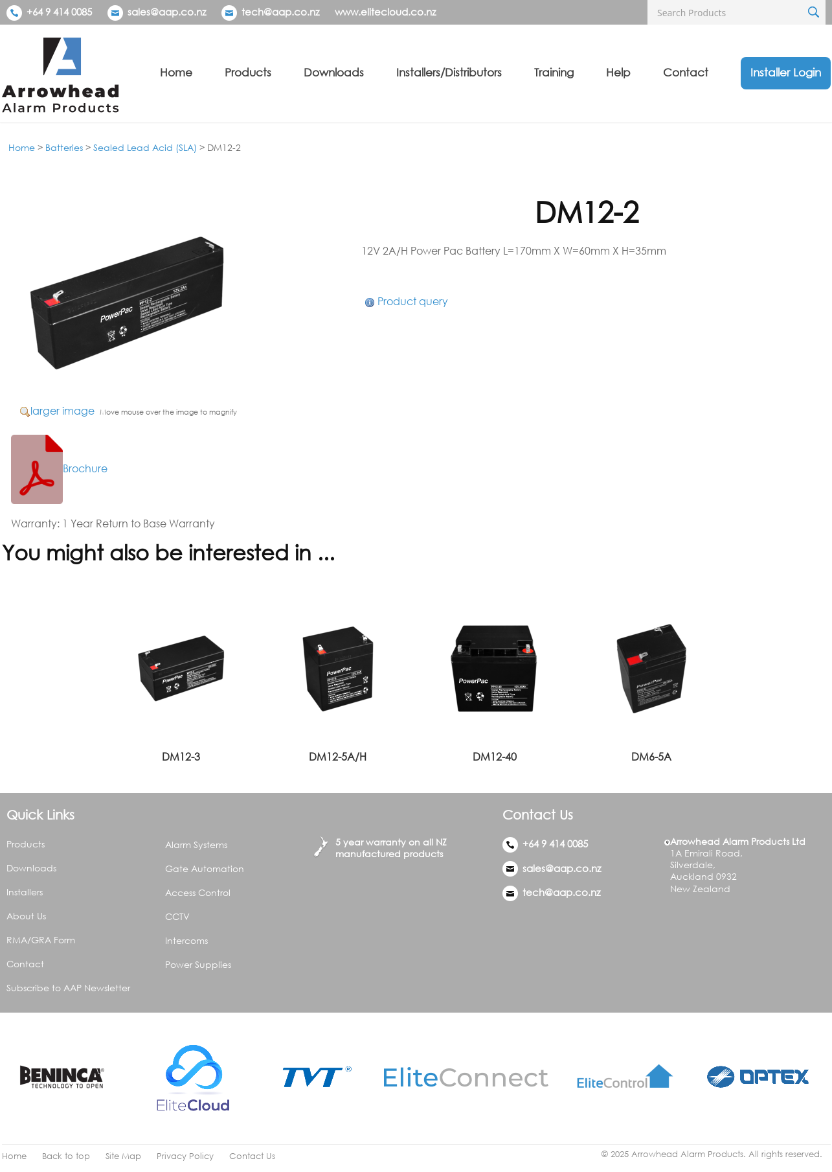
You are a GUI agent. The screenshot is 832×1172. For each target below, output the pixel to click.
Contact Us (252, 1156)
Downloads (334, 72)
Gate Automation (204, 868)
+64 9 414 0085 (49, 11)
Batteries (64, 147)
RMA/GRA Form (40, 939)
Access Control (197, 892)
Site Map (123, 1156)
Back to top (66, 1156)
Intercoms (186, 940)
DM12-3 (181, 756)
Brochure (59, 468)
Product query (412, 301)
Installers (24, 891)
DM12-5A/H (337, 756)
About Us (26, 915)
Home (176, 72)
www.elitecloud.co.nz (385, 11)
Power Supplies (198, 964)
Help (618, 72)
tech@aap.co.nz (280, 11)
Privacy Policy (185, 1156)
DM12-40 (495, 756)
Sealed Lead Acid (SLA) (145, 147)
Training (554, 72)
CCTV (177, 916)
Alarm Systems (196, 844)
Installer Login (785, 72)
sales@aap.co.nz (167, 11)
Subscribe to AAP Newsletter (68, 987)
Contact (685, 72)
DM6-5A (651, 756)
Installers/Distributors (449, 72)
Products (248, 72)
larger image (62, 410)
